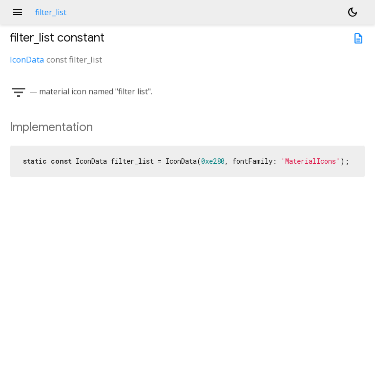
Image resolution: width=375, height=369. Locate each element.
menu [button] (17, 12)
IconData (27, 59)
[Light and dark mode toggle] (352, 12)
